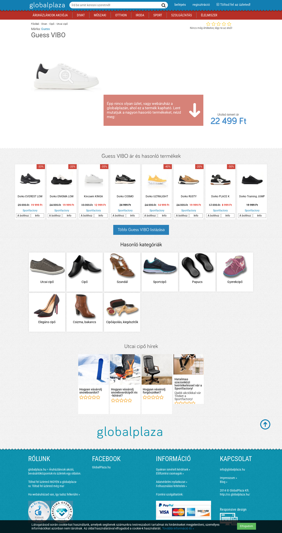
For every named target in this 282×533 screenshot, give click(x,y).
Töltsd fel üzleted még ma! (48, 486)
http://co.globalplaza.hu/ (235, 494)
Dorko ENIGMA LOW (62, 196)
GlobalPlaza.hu (101, 467)
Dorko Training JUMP (252, 196)
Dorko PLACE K (220, 196)
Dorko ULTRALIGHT (157, 196)
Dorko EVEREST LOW (30, 196)
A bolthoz (23, 215)
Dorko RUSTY (189, 196)
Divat (44, 24)
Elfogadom (246, 526)
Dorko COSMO (125, 196)
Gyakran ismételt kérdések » (173, 469)
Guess (45, 29)
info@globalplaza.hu (232, 469)
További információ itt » (178, 528)
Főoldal (35, 24)
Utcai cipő (62, 24)
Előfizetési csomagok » (170, 473)
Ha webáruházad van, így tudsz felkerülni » (54, 494)
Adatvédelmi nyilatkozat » (171, 482)
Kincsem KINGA (93, 196)
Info (37, 215)
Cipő (51, 24)
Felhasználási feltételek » (171, 486)
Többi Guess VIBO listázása (141, 230)
